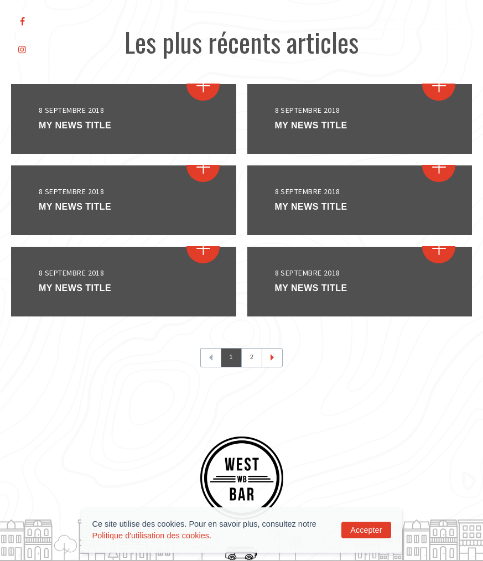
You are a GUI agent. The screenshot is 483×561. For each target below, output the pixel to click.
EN (445, 20)
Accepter (366, 530)
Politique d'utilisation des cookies (151, 535)
